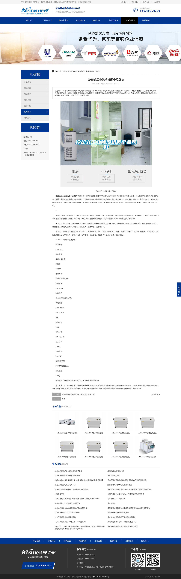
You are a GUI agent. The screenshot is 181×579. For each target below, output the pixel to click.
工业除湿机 (87, 199)
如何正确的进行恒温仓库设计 (65, 485)
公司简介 (123, 2)
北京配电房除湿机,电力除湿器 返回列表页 (122, 526)
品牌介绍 (112, 20)
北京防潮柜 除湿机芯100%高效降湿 (67, 512)
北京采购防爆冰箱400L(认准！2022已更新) (70, 522)
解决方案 (62, 20)
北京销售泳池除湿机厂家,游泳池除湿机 (121, 517)
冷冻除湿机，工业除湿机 (116, 499)
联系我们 (146, 20)
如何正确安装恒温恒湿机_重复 (118, 512)
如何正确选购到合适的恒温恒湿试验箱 (68, 471)
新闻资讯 (129, 20)
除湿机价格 (145, 385)
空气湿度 (103, 196)
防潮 (76, 199)
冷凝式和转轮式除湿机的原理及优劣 (68, 475)
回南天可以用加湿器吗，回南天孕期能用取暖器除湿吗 (126, 480)
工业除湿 (156, 215)
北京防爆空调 (59, 494)
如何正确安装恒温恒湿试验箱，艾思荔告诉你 (71, 508)
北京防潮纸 (111, 503)
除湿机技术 (68, 240)
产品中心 (46, 20)
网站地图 (146, 2)
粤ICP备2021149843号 (101, 577)
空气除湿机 (85, 223)
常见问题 (74, 71)
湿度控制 (123, 202)
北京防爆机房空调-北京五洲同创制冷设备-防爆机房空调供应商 (77, 499)
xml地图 (157, 2)
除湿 (79, 199)
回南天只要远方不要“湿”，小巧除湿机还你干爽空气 (125, 494)
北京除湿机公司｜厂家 (115, 471)
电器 (88, 380)
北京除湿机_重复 (113, 475)
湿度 (110, 196)
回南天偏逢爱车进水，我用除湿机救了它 (122, 522)
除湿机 (71, 199)
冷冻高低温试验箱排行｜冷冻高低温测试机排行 (72, 489)
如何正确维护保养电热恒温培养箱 (119, 485)
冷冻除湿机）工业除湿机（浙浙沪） (68, 503)
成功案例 (79, 20)
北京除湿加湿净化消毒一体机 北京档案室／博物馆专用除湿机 (129, 489)
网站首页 (29, 20)
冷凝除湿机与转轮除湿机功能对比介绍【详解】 (79, 394)
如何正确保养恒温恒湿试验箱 (65, 517)
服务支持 (96, 20)
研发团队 (134, 2)
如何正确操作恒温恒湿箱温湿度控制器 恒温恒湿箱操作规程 (128, 508)
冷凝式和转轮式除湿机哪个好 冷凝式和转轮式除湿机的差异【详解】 (79, 480)
